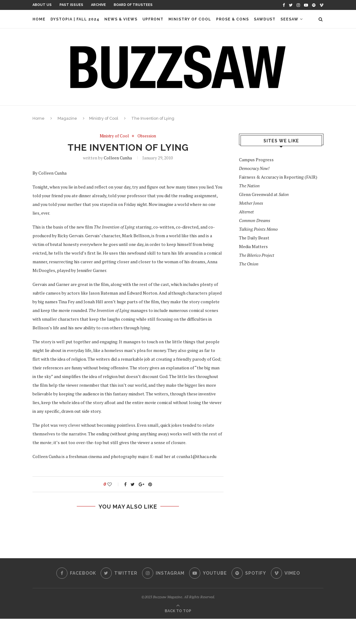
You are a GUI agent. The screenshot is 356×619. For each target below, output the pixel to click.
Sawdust (265, 19)
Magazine (67, 118)
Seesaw (289, 19)
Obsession (146, 136)
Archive (98, 5)
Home (39, 19)
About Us (42, 5)
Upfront (152, 19)
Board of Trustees (133, 5)
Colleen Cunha (118, 158)
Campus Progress (256, 160)
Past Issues (71, 5)
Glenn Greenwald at (264, 194)
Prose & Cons (232, 19)
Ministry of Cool (189, 19)
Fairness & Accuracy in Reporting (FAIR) (278, 177)
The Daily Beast (254, 238)
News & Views (120, 19)
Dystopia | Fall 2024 (74, 19)
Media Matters (253, 246)
